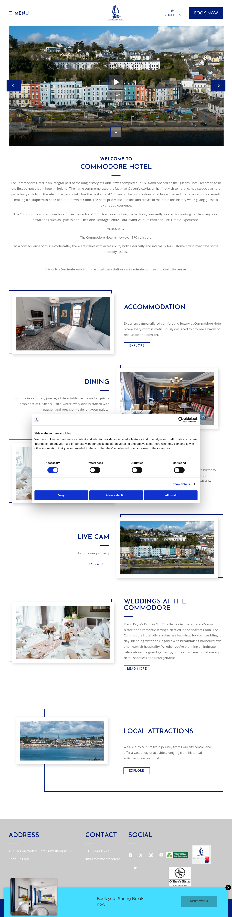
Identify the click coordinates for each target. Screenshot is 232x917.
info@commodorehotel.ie (103, 859)
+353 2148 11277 (97, 851)
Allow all (171, 495)
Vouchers (172, 13)
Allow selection (116, 495)
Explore (136, 345)
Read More (137, 669)
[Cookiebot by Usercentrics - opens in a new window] (181, 419)
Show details (181, 483)
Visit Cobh (199, 901)
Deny (61, 495)
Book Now (206, 13)
